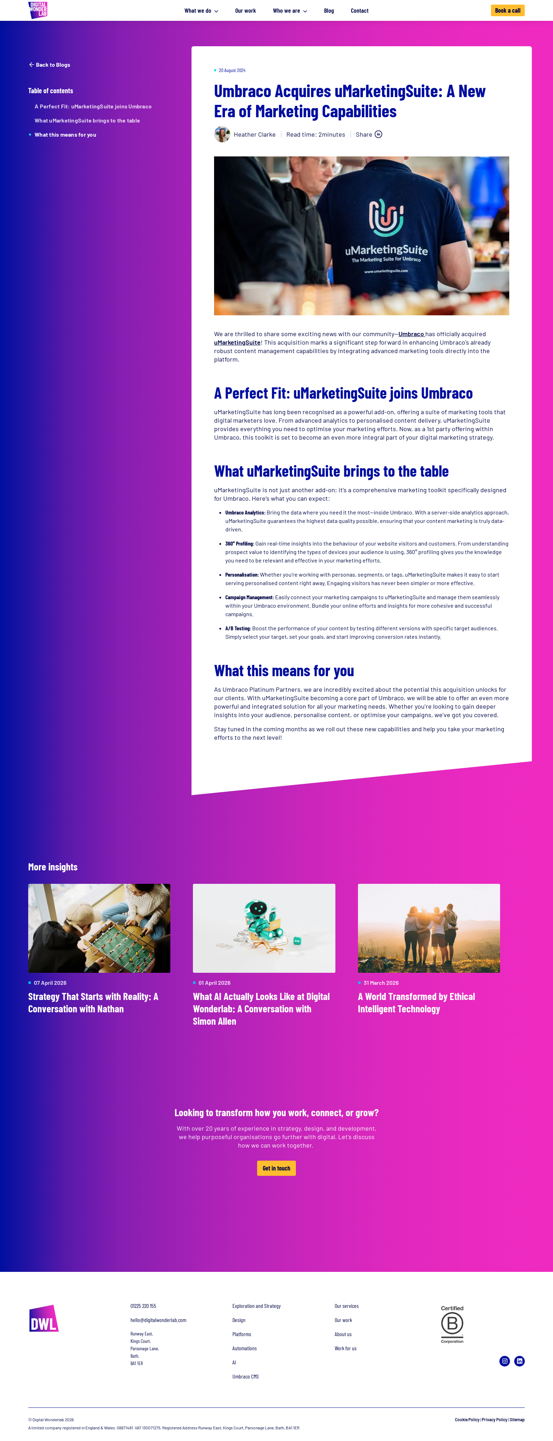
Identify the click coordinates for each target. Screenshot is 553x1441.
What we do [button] (201, 10)
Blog (329, 10)
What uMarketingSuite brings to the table (87, 120)
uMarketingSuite (237, 342)
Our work (245, 10)
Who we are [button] (290, 10)
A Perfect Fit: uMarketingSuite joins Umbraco (93, 106)
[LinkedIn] (519, 1361)
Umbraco (412, 334)
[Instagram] (504, 1361)
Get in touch (276, 1168)
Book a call (508, 10)
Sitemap (517, 1419)
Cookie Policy (467, 1419)
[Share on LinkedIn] (369, 134)
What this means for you (65, 134)
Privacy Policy (495, 1419)
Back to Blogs (49, 64)
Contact (360, 10)
